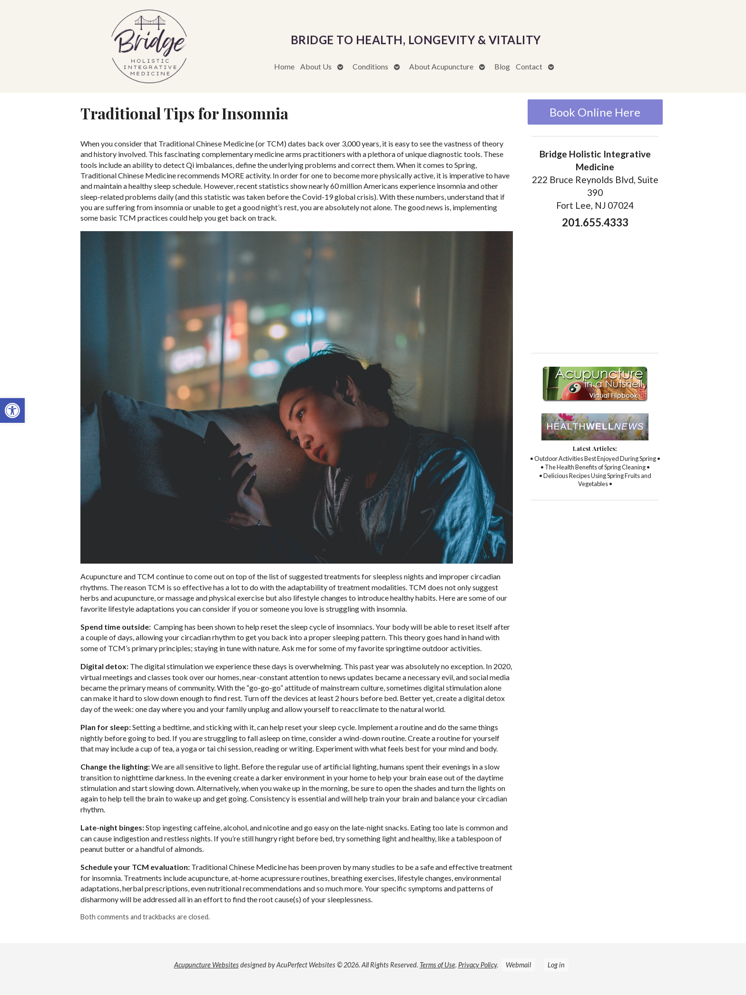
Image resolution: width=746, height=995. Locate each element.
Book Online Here (595, 112)
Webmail (518, 965)
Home (284, 66)
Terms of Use (437, 965)
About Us (316, 66)
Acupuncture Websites (206, 965)
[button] (12, 410)
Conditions (370, 66)
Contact (529, 66)
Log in (556, 965)
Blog (502, 66)
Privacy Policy (477, 965)
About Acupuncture (441, 66)
